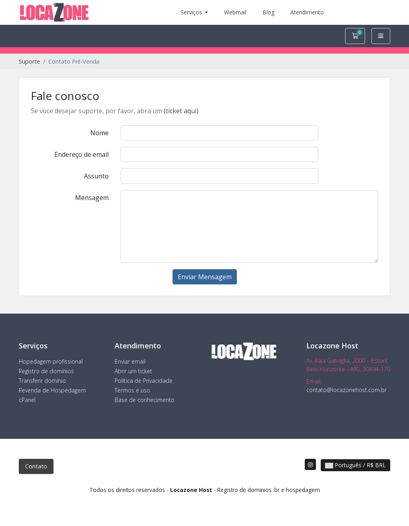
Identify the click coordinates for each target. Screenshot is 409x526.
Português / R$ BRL (355, 465)
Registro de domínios (46, 371)
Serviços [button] (192, 12)
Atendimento (307, 12)
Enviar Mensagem (205, 276)
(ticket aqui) (181, 110)
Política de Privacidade (144, 380)
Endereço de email (81, 154)
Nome (99, 132)
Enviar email (130, 361)
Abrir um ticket (133, 371)
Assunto (96, 176)
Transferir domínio (42, 380)
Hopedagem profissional (51, 361)
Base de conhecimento (145, 400)
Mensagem (92, 197)
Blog (268, 12)
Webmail (235, 12)
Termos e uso (132, 390)
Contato (36, 466)
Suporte (29, 61)
